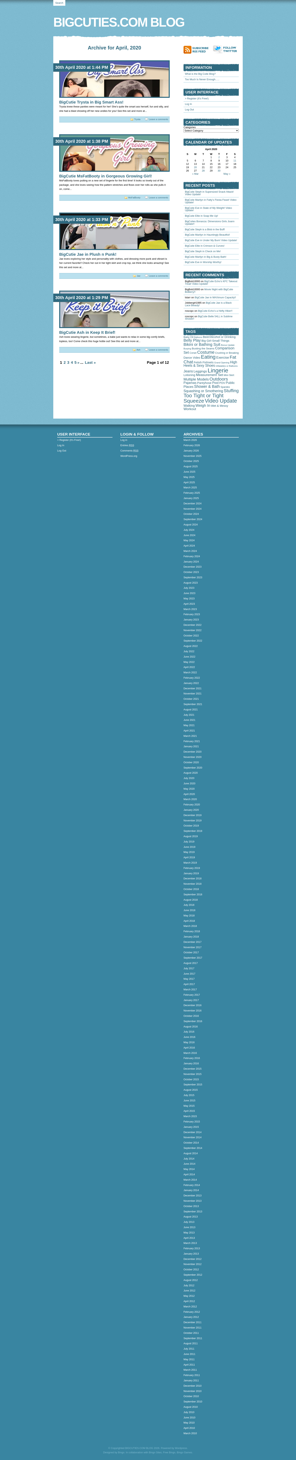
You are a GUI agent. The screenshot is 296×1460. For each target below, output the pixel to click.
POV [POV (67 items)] (222, 382)
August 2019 (191, 836)
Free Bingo (169, 1452)
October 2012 (191, 1269)
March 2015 (190, 1116)
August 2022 (191, 646)
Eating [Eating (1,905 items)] (208, 357)
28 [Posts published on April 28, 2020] (203, 170)
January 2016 (191, 1063)
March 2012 (190, 1306)
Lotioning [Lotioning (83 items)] (189, 375)
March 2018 (190, 926)
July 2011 (189, 1348)
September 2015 (193, 1084)
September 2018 (193, 894)
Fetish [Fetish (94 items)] (198, 362)
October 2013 (191, 1206)
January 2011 (191, 1380)
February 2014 (192, 1185)
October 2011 (191, 1332)
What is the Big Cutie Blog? (200, 73)
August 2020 (191, 772)
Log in (123, 439)
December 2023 (192, 566)
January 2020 (191, 809)
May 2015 (189, 1105)
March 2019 (190, 862)
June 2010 (189, 1417)
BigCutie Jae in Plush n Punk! (87, 254)
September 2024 (193, 519)
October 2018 (191, 889)
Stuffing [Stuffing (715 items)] (231, 390)
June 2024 (189, 535)
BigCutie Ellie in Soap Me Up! (201, 215)
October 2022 (191, 635)
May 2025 (189, 477)
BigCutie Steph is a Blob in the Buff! (205, 229)
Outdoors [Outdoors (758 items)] (218, 379)
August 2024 (191, 524)
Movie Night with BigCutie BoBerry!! (209, 290)
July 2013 (189, 1221)
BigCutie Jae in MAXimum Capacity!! (215, 297)
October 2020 (191, 762)
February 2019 (192, 868)
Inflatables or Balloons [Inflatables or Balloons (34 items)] (227, 366)
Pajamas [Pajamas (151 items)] (190, 383)
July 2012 (189, 1285)
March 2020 (190, 799)
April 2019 (189, 857)
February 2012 (192, 1311)
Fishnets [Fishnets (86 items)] (208, 362)
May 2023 (189, 598)
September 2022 (193, 640)
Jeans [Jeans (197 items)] (188, 371)
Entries (127, 445)
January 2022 (191, 683)
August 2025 (191, 466)
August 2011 (191, 1343)
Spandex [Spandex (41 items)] (225, 387)
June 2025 (189, 471)
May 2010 (189, 1422)
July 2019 (189, 841)
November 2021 (192, 693)
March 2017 (190, 989)
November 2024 (192, 508)
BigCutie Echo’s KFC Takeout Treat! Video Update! (211, 282)
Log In (188, 104)
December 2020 (192, 751)
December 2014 (192, 1132)
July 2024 (189, 529)
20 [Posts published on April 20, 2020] (195, 167)
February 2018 (192, 931)
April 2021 (189, 730)
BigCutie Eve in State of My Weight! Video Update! (208, 209)
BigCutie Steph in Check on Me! (203, 251)
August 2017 (191, 963)
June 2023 (189, 593)
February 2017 (192, 994)
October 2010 (191, 1396)
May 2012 (189, 1295)
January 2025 (191, 498)
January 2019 (191, 873)
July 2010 (189, 1412)
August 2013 (191, 1216)
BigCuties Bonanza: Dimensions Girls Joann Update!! (209, 222)
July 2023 (189, 587)
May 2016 (189, 1042)
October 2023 (191, 572)
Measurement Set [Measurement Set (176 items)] (209, 375)
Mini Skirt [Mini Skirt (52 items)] (229, 375)
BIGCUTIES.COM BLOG (118, 22)
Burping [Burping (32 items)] (187, 348)
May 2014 (189, 1169)
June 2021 (189, 719)
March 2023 (190, 609)
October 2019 (191, 825)
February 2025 (192, 492)
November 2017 (192, 947)
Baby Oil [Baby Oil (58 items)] (188, 337)
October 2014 (191, 1142)
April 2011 (189, 1364)
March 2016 (190, 1052)
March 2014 (190, 1179)
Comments (129, 450)
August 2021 (191, 709)
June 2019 (189, 846)
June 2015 (189, 1100)
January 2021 (191, 746)
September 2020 (193, 767)
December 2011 (192, 1322)
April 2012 (189, 1301)
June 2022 (189, 656)
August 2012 (191, 1280)
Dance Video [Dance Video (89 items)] (192, 357)
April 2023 (189, 603)
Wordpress (181, 1448)
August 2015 (191, 1089)
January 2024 (191, 561)
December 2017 (192, 941)
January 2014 (191, 1190)
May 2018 (189, 915)
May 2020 (189, 788)
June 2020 (189, 783)
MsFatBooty (134, 197)
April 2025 (189, 482)
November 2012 (192, 1264)
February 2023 (192, 614)
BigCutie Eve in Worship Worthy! (203, 262)
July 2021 (189, 714)
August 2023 (191, 582)
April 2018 (189, 920)
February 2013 (192, 1248)
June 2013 (189, 1227)
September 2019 (193, 830)
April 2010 (189, 1427)
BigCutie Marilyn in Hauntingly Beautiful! (207, 234)
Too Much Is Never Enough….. (202, 79)
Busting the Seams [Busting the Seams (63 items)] (203, 348)
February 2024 (192, 556)
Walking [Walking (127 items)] (189, 405)
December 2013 (192, 1195)
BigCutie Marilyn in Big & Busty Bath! (205, 256)
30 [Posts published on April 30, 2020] (219, 170)
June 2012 (189, 1290)
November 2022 (192, 630)
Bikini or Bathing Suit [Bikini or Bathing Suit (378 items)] (202, 344)
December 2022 (192, 624)
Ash (139, 350)
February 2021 (192, 741)
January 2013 (191, 1253)
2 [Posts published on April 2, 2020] (219, 157)
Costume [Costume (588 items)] (205, 352)
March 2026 (190, 439)
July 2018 (189, 904)
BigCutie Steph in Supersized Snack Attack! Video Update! (209, 193)
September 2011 (193, 1338)
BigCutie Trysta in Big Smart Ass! (91, 102)
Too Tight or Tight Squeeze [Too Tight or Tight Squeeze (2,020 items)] (204, 398)
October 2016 (191, 1015)
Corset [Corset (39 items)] (193, 353)
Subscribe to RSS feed (198, 49)
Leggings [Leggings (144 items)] (200, 371)
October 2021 (191, 698)
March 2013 (190, 1243)
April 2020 (189, 794)
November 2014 (192, 1137)
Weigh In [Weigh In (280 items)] (203, 405)
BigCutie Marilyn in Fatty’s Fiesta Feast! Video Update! (210, 201)
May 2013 (189, 1232)
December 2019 (192, 815)
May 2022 (189, 661)
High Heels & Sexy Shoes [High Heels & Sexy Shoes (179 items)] (210, 364)
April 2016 (189, 1047)
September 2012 (193, 1274)
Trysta (137, 119)
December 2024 (192, 503)
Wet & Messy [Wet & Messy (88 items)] (219, 405)
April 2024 (189, 545)
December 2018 (192, 878)
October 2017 (191, 952)
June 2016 (189, 1037)
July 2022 (189, 651)
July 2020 (189, 778)
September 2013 (193, 1211)
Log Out (189, 109)
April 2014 (189, 1174)
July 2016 (189, 1031)
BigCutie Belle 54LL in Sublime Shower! (208, 317)
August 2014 (191, 1153)
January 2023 (191, 619)
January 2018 (191, 936)
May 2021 (189, 725)
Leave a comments (158, 119)
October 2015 (191, 1079)
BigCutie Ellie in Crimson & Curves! (205, 245)
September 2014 (193, 1148)
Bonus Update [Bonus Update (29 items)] (228, 345)
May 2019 (189, 852)
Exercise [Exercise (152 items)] (222, 357)
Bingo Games (184, 1452)
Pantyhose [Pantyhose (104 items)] (204, 382)
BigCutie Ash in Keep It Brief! (87, 332)
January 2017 (191, 1000)
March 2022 (190, 672)
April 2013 (189, 1237)
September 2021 (193, 704)
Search (59, 2)
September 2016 (193, 1021)
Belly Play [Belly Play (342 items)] (192, 340)
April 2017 (189, 984)
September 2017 (193, 957)
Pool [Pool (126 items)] (215, 382)
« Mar (195, 173)
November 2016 (192, 1010)
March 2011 (190, 1369)
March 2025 (190, 487)
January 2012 (191, 1316)
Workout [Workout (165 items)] (190, 409)
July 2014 (189, 1158)
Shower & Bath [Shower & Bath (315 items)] (207, 386)
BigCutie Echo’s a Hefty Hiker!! (215, 310)
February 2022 (192, 677)
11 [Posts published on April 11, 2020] (234, 160)
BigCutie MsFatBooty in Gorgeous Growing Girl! (105, 176)
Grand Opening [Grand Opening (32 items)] (221, 362)
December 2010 (192, 1385)
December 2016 (192, 1005)
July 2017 (189, 968)
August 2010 (191, 1406)
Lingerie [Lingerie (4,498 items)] (218, 370)
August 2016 (191, 1026)
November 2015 (192, 1074)
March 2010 (190, 1433)
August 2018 (191, 899)
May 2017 (189, 978)
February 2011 (192, 1375)
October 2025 (191, 461)
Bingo (121, 1452)
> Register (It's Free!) (197, 98)
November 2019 (192, 820)
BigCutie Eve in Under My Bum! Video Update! (211, 240)
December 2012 (192, 1259)
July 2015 (189, 1095)
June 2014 (189, 1163)
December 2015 (192, 1068)
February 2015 (192, 1121)
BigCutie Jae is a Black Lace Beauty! (208, 304)
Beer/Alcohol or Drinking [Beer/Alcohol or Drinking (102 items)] (219, 337)
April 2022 (189, 667)
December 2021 (192, 688)
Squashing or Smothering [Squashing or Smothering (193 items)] (203, 391)
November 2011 (192, 1327)
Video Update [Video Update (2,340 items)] (221, 401)
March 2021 (190, 735)
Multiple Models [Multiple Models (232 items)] (196, 379)
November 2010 (192, 1391)
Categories (190, 127)
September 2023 (193, 577)
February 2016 (192, 1058)
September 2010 (193, 1401)
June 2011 (189, 1354)
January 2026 (191, 450)
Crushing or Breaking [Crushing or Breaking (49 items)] (227, 352)
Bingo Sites (155, 1452)
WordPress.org (128, 455)
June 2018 (189, 910)
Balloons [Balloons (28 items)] (198, 337)
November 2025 (192, 455)
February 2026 (192, 445)
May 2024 (189, 540)
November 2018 (192, 883)
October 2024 (191, 513)
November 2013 (192, 1200)
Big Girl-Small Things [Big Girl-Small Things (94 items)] (215, 340)
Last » (90, 362)
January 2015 (191, 1126)
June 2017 (189, 973)
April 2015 (189, 1110)
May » (227, 173)
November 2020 (192, 757)
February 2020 (192, 804)
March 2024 (190, 550)
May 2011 (189, 1359)
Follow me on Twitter (226, 49)
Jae (139, 276)
